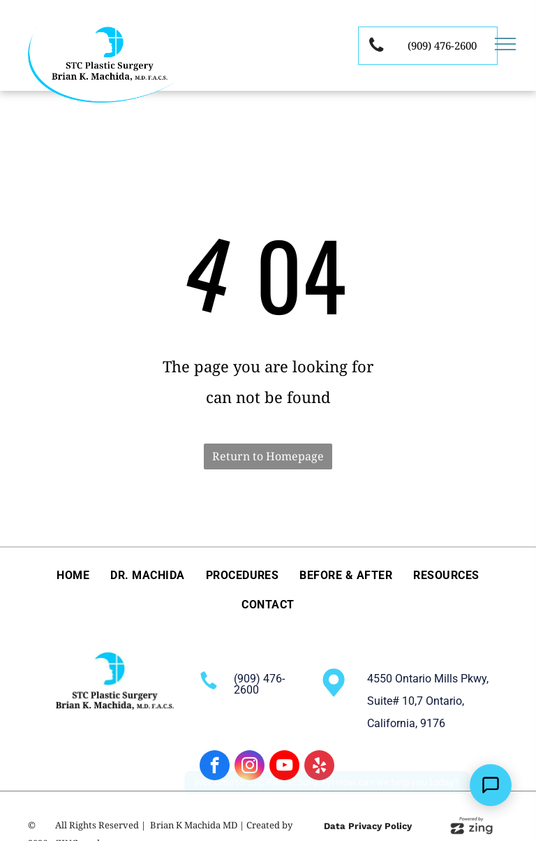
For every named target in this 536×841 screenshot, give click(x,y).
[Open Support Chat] (491, 785)
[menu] (505, 44)
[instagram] (249, 767)
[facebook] (215, 767)
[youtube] (284, 767)
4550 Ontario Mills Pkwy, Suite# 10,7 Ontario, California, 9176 (428, 701)
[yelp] (319, 767)
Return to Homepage (268, 456)
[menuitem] (73, 575)
